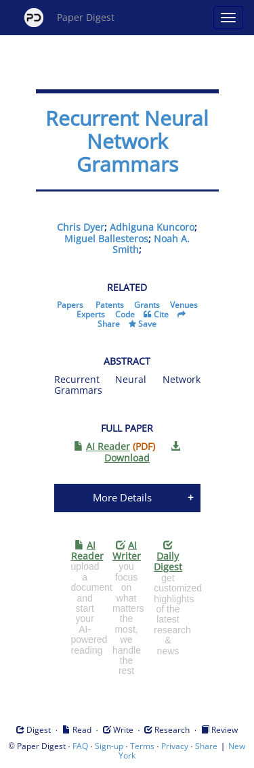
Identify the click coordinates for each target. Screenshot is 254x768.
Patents (110, 305)
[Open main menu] (228, 17)
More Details (122, 497)
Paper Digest (69, 17)
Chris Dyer (80, 227)
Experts (91, 314)
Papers (70, 305)
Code (125, 314)
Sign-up (109, 746)
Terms (142, 746)
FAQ (80, 746)
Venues (184, 305)
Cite (161, 314)
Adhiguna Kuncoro (152, 227)
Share (109, 324)
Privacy (174, 746)
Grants (147, 305)
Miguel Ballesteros (106, 238)
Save (147, 324)
